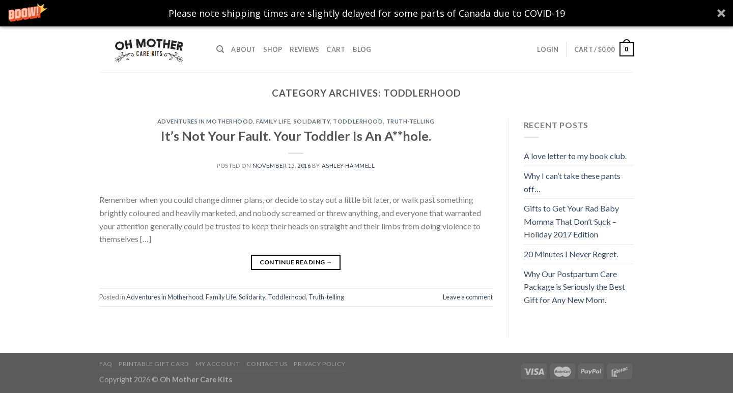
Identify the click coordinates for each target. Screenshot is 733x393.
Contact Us (267, 364)
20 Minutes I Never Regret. (571, 254)
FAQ (105, 364)
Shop (273, 49)
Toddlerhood (358, 121)
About (243, 49)
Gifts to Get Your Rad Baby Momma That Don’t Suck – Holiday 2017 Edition (571, 221)
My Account (217, 364)
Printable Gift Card (154, 364)
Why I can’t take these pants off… (572, 182)
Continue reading (296, 262)
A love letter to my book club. (575, 156)
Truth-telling (410, 121)
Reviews (305, 49)
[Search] (220, 49)
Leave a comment (468, 297)
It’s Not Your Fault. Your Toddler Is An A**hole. (296, 135)
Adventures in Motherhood (205, 121)
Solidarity (312, 121)
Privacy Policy (320, 364)
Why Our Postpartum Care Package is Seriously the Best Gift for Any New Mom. (574, 287)
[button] (366, 13)
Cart (335, 49)
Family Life (273, 121)
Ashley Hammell (348, 165)
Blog (362, 49)
